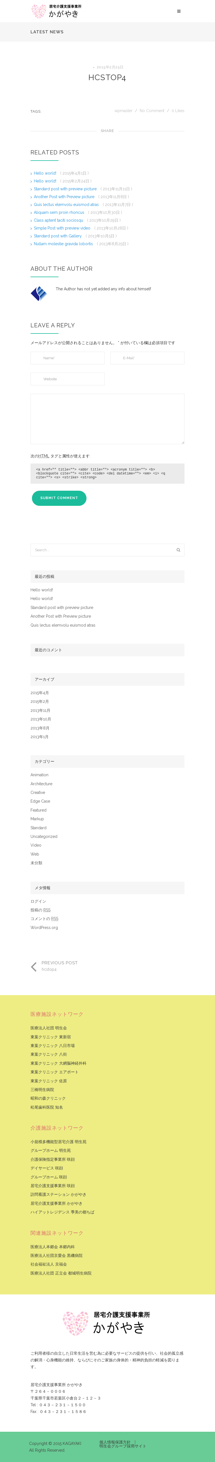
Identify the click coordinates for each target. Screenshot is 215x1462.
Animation (39, 775)
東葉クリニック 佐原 (49, 1081)
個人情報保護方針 (115, 1442)
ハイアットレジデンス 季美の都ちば (62, 1212)
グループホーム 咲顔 (49, 1177)
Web (35, 854)
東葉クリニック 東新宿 (51, 1037)
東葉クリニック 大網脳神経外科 (59, 1063)
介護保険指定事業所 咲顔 (53, 1159)
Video (36, 845)
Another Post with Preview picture (64, 196)
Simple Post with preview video (63, 228)
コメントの (44, 919)
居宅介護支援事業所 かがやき (57, 1203)
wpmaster (124, 110)
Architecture (41, 784)
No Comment (152, 110)
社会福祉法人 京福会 (49, 1264)
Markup (37, 819)
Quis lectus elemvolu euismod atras (67, 204)
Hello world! (45, 173)
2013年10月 (41, 719)
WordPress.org (44, 928)
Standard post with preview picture (66, 189)
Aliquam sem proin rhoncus (59, 212)
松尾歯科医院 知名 (47, 1107)
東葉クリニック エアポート (55, 1072)
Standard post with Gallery (58, 236)
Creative (38, 793)
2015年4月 (40, 693)
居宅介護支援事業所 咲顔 (53, 1186)
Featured (38, 810)
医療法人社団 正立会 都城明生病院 (61, 1273)
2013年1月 (40, 737)
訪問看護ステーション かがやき (59, 1194)
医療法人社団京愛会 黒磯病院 (57, 1256)
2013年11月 (40, 710)
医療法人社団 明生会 (49, 1028)
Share (107, 131)
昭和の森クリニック (48, 1098)
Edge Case (40, 801)
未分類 (36, 863)
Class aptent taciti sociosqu (59, 220)
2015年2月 (40, 701)
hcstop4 (107, 77)
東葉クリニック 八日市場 (53, 1046)
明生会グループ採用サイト (122, 1446)
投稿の (40, 910)
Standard (38, 828)
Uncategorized (44, 837)
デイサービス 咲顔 (47, 1168)
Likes (178, 110)
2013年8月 (40, 728)
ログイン (38, 901)
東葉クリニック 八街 (49, 1054)
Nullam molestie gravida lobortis (64, 244)
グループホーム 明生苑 (51, 1150)
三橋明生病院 (42, 1090)
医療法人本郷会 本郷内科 (53, 1247)
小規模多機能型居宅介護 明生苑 (59, 1142)
